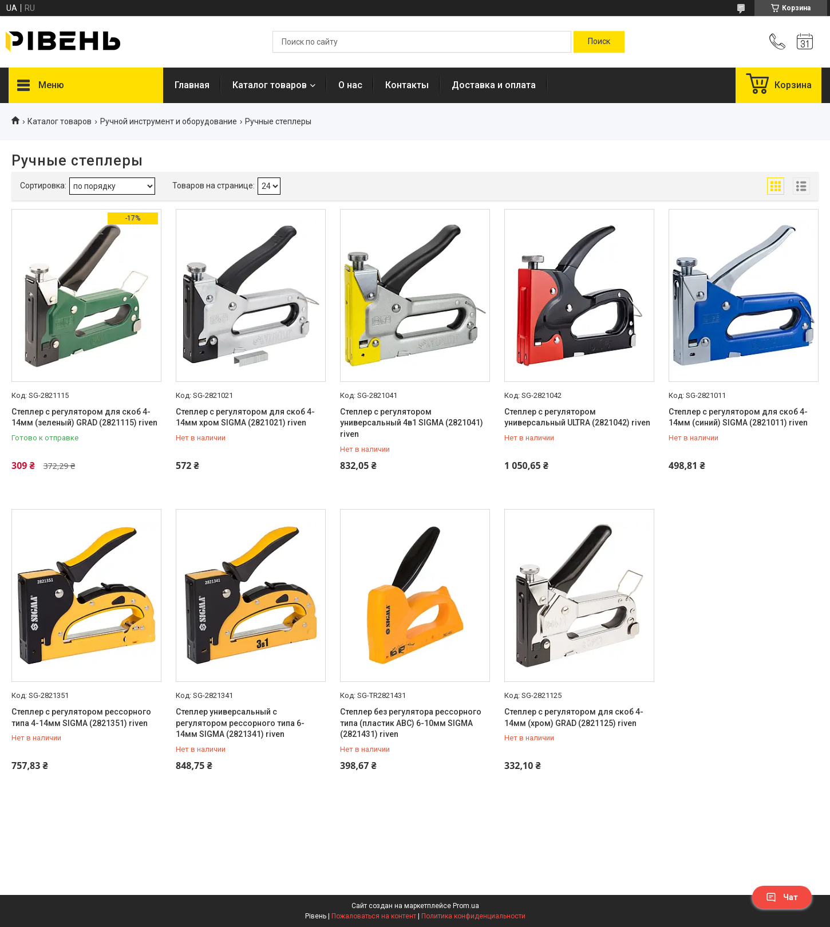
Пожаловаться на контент (373, 916)
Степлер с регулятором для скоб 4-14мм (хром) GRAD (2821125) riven (573, 717)
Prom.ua (466, 906)
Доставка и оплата (494, 85)
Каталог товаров (269, 85)
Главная (192, 85)
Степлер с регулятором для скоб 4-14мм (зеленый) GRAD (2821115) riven (84, 417)
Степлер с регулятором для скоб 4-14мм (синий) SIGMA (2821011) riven (738, 417)
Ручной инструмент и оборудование (168, 121)
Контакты (407, 85)
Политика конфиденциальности (473, 916)
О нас (350, 85)
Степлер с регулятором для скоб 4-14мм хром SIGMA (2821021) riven (245, 417)
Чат (782, 897)
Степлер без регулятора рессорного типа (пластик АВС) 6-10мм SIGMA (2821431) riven (410, 723)
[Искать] (599, 42)
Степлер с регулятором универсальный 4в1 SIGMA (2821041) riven (411, 423)
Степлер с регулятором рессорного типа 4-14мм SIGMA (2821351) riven (81, 717)
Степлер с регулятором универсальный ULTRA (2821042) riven (577, 417)
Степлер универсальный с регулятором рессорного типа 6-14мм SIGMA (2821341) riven (240, 723)
